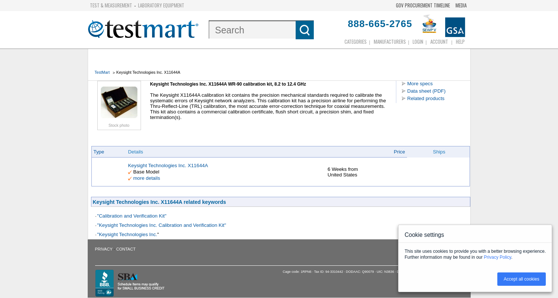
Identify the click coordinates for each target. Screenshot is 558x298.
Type (99, 152)
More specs (420, 83)
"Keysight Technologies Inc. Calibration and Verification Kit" (161, 225)
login (418, 41)
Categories (355, 41)
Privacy (103, 249)
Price (399, 152)
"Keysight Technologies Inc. (127, 234)
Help (460, 41)
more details (146, 178)
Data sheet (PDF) (426, 91)
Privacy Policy (497, 257)
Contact (125, 249)
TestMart (102, 72)
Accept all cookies (521, 279)
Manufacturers (390, 41)
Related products (426, 98)
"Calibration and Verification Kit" (132, 216)
